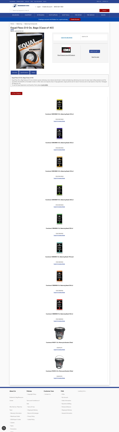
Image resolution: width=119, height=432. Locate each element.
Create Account (46, 7)
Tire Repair (78, 15)
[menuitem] (16, 15)
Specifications (24, 72)
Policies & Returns (66, 407)
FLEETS (44, 1)
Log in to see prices (66, 37)
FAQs (63, 394)
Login (37, 7)
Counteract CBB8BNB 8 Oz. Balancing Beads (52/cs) (59, 314)
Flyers (11, 425)
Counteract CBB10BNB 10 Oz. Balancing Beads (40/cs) (59, 114)
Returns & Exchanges (33, 413)
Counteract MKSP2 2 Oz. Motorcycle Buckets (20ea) (59, 371)
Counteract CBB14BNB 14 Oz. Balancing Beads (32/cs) (59, 171)
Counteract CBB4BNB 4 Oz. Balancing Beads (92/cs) (59, 228)
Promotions (13, 429)
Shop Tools (65, 15)
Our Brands (12, 1)
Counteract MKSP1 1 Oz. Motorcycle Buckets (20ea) (59, 342)
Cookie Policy (31, 419)
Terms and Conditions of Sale (33, 402)
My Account (65, 397)
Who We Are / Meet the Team (16, 408)
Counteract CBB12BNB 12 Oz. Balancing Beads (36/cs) (59, 142)
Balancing (15, 15)
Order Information (66, 400)
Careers (12, 422)
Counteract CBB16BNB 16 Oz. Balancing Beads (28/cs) (59, 199)
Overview (14, 72)
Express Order (20, 1)
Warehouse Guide (15, 416)
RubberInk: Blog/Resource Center (16, 399)
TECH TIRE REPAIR (38, 1)
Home (12, 24)
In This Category (16, 93)
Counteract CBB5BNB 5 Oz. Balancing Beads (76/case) (59, 257)
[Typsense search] (54, 10)
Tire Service (90, 15)
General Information (67, 413)
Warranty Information (16, 413)
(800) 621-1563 (57, 7)
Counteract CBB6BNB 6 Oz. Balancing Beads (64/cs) (59, 285)
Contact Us (105, 1)
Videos (33, 72)
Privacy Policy (31, 416)
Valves (103, 15)
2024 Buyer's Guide (15, 419)
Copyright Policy (32, 394)
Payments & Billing (66, 403)
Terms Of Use (31, 407)
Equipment (28, 15)
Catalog (27, 1)
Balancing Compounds (31, 24)
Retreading (40, 15)
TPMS (31, 1)
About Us (99, 1)
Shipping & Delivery (33, 410)
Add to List (94, 51)
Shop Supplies (53, 15)
